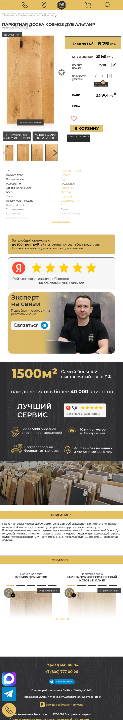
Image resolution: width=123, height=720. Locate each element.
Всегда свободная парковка (64, 704)
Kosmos (49, 15)
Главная (9, 15)
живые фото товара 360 (45, 136)
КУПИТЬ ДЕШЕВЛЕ (78, 136)
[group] (30, 79)
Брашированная (70, 200)
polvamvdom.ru (61, 5)
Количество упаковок (79, 77)
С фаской (66, 196)
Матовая (66, 192)
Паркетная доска (29, 15)
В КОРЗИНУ (86, 128)
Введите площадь (77, 66)
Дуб (63, 179)
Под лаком (67, 187)
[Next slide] (55, 152)
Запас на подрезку (101, 84)
